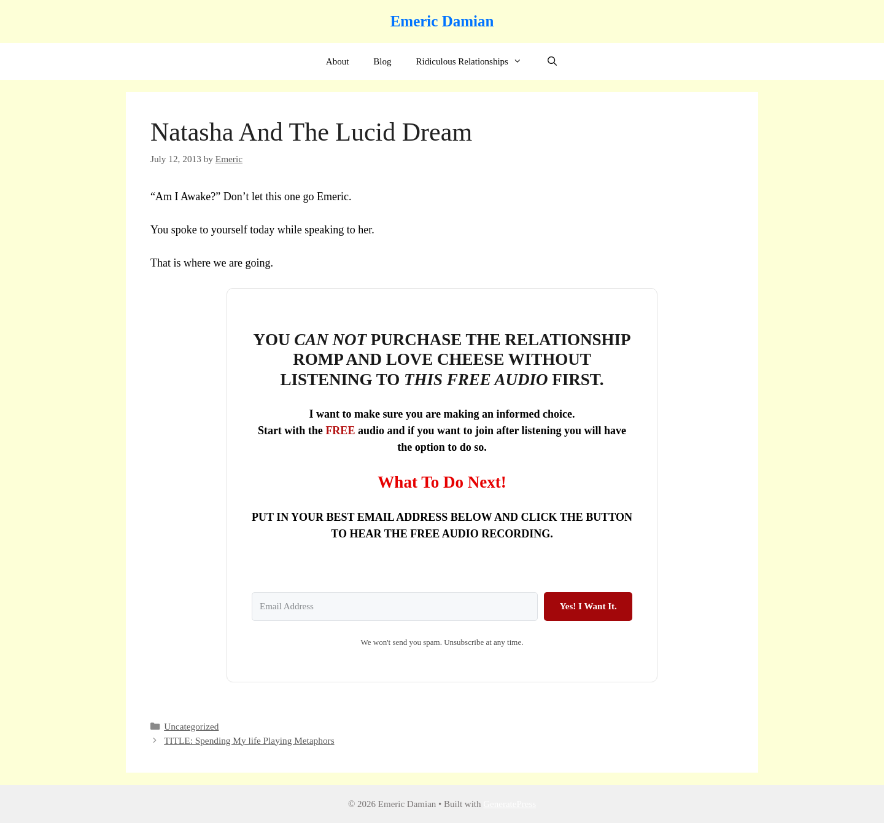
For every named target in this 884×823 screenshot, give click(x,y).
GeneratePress (509, 804)
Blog (382, 61)
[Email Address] (395, 606)
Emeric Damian (442, 21)
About (337, 61)
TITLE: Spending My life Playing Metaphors (249, 740)
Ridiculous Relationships (474, 61)
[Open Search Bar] (552, 61)
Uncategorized (191, 726)
